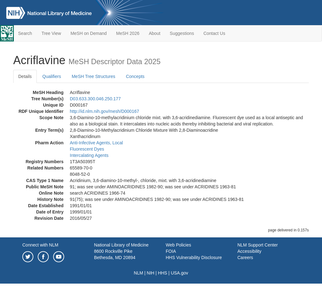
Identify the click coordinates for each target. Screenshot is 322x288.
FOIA (171, 251)
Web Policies (178, 244)
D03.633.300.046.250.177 (95, 98)
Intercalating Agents (89, 155)
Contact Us (214, 33)
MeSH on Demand (88, 33)
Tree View (51, 33)
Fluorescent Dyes (87, 149)
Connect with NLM (40, 244)
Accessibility (249, 251)
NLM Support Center (257, 244)
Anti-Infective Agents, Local (96, 142)
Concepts (135, 76)
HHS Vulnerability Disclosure (194, 257)
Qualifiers (51, 76)
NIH (150, 272)
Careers (245, 257)
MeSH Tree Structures (93, 76)
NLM (138, 272)
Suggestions (182, 33)
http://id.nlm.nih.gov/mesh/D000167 (104, 111)
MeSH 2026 (127, 33)
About (154, 33)
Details (25, 76)
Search (25, 33)
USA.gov (179, 272)
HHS (162, 272)
